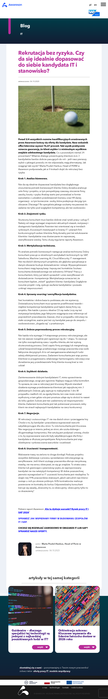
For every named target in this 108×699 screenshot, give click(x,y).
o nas (44, 688)
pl (90, 5)
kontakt (65, 688)
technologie (55, 688)
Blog (25, 26)
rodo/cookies (77, 688)
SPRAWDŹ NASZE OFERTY (32, 531)
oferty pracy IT (40, 671)
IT (21, 34)
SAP (84, 528)
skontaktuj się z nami (31, 668)
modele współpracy (60, 671)
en (95, 5)
